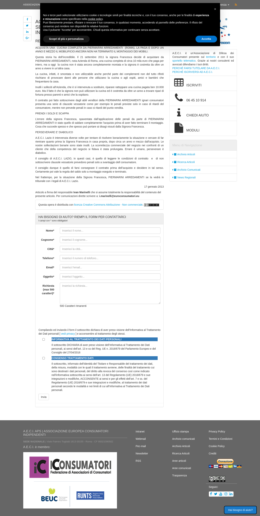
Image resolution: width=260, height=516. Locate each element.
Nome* (50, 230)
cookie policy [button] (95, 18)
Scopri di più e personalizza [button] (66, 38)
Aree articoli (179, 460)
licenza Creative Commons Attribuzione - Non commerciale (108, 204)
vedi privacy (68, 333)
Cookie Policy (217, 446)
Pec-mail (141, 446)
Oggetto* (48, 276)
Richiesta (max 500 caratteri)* (48, 289)
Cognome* (47, 239)
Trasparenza (179, 475)
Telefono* (48, 258)
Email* (50, 267)
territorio (211, 56)
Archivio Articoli (183, 154)
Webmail (141, 438)
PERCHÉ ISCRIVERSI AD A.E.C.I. (192, 71)
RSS (138, 460)
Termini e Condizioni (220, 438)
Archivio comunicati (183, 438)
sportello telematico (184, 60)
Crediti (212, 453)
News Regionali (184, 177)
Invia (43, 396)
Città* (50, 248)
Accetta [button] (206, 38)
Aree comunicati (181, 468)
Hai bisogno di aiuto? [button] (240, 509)
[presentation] (88, 318)
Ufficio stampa (180, 431)
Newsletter (142, 453)
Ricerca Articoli (183, 162)
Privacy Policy (217, 431)
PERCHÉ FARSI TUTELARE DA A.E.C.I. (196, 68)
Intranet (140, 431)
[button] (215, 9)
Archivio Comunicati (186, 169)
